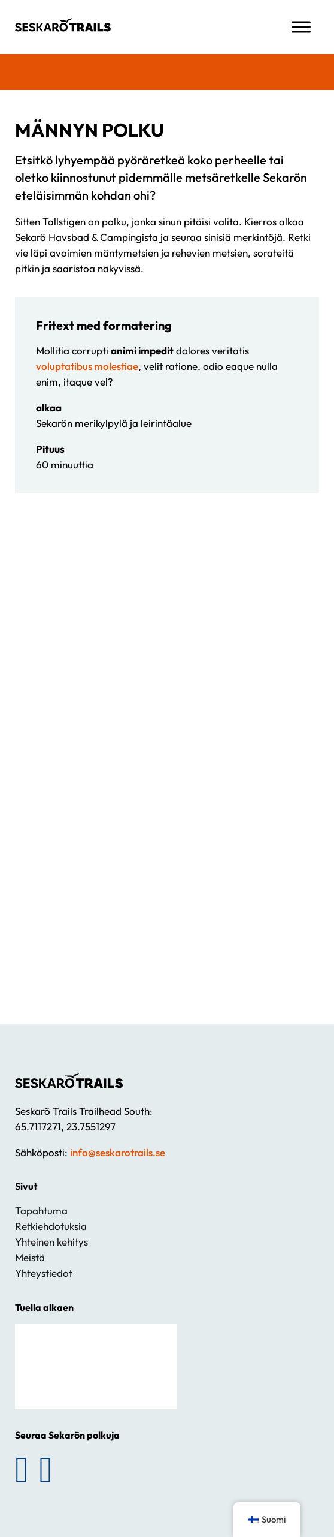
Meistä (30, 1257)
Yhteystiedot (43, 1273)
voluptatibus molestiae (87, 366)
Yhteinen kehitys (51, 1241)
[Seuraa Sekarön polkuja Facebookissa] (21, 1470)
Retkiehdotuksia (51, 1226)
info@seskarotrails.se (117, 1152)
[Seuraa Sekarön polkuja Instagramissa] (46, 1470)
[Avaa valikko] (301, 27)
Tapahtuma (41, 1210)
